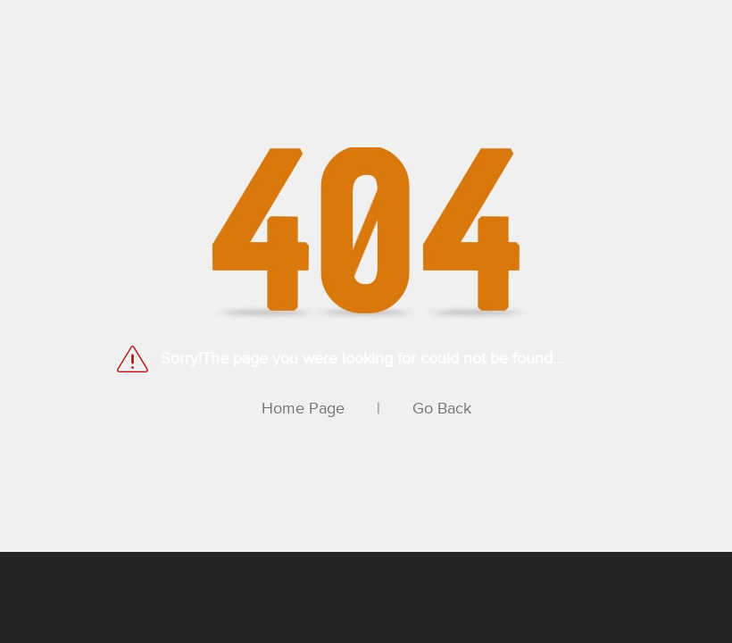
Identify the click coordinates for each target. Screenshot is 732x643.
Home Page (303, 408)
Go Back (441, 408)
